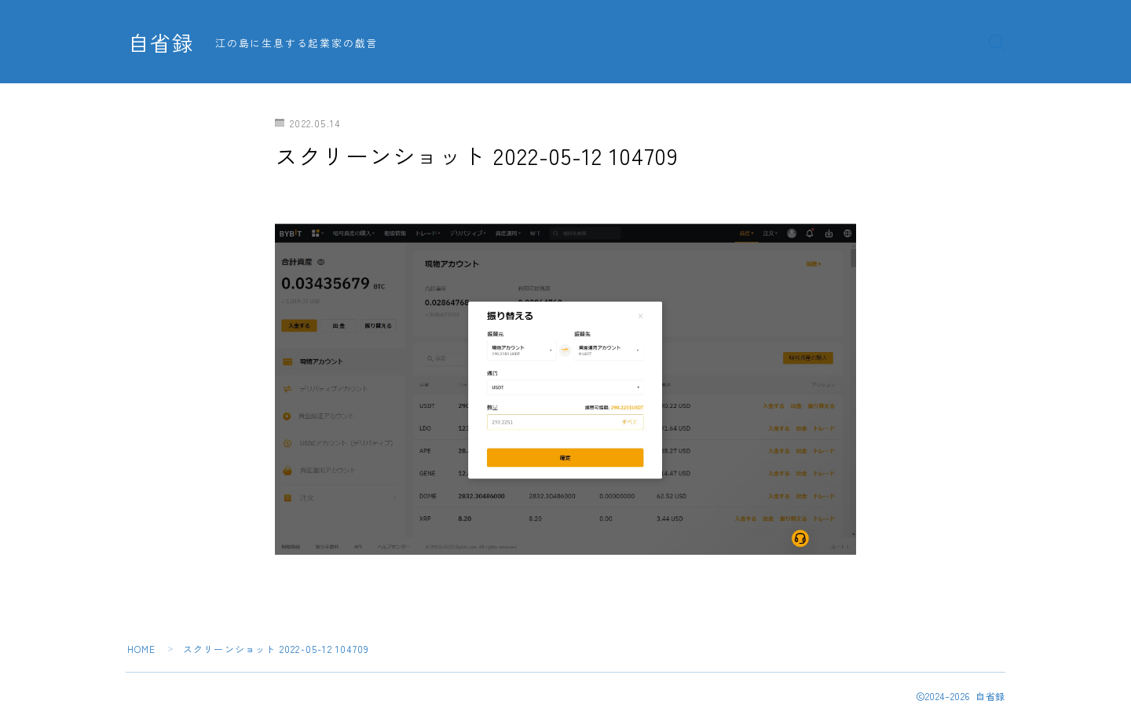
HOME (141, 648)
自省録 (161, 42)
